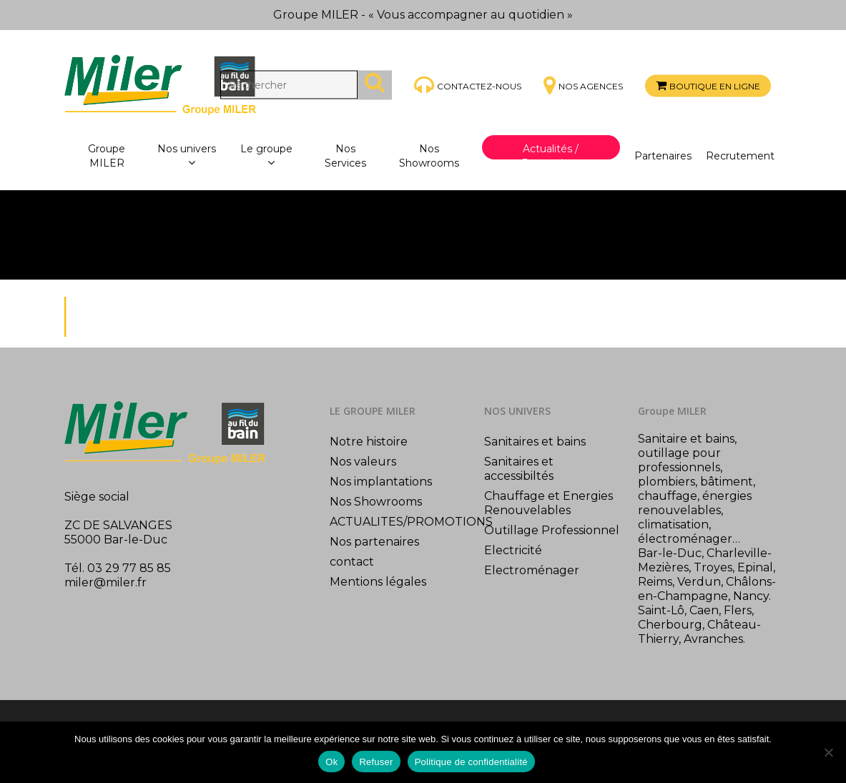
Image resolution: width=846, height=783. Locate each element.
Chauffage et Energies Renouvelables (548, 503)
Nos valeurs (363, 461)
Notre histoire (369, 441)
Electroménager (531, 570)
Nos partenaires (374, 541)
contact (352, 561)
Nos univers (186, 156)
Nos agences (591, 86)
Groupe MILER (106, 155)
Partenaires (663, 155)
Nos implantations (381, 481)
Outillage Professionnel (551, 530)
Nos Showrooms (429, 155)
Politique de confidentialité (471, 762)
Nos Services (345, 155)
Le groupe (266, 156)
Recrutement (740, 155)
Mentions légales (378, 582)
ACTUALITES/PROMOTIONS (400, 521)
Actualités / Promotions (551, 155)
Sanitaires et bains (535, 441)
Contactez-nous (479, 85)
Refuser (376, 762)
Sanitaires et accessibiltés (519, 469)
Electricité (513, 550)
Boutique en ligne (714, 86)
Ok (331, 762)
